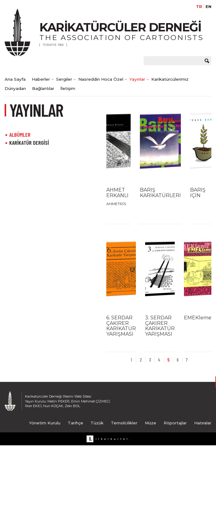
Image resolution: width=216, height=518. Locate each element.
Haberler (41, 79)
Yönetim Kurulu (44, 422)
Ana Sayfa (15, 79)
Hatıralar (202, 422)
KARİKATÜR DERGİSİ (29, 142)
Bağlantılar (43, 88)
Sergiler (64, 79)
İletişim (67, 88)
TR (199, 7)
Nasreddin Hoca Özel (100, 79)
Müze (150, 422)
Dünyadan (15, 88)
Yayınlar (137, 79)
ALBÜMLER (20, 134)
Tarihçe (75, 422)
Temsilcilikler (124, 422)
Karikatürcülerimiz (170, 79)
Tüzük (97, 422)
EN (208, 7)
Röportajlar (175, 422)
